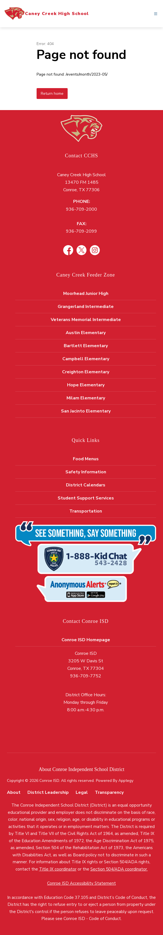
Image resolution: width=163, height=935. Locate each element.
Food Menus (86, 459)
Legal (82, 792)
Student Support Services (86, 498)
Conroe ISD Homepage (86, 640)
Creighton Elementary (85, 372)
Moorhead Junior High (85, 293)
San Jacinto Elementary (86, 411)
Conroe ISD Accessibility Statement (81, 883)
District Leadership (48, 792)
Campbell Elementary (85, 359)
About (14, 792)
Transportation (85, 511)
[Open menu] (155, 14)
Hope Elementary (86, 385)
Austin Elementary (86, 333)
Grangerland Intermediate (86, 307)
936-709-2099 (81, 231)
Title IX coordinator (58, 869)
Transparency (109, 792)
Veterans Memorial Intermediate (86, 320)
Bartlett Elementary (86, 346)
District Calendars (85, 485)
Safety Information (85, 472)
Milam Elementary (86, 398)
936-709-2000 (81, 209)
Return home (52, 93)
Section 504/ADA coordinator (118, 869)
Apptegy (125, 780)
